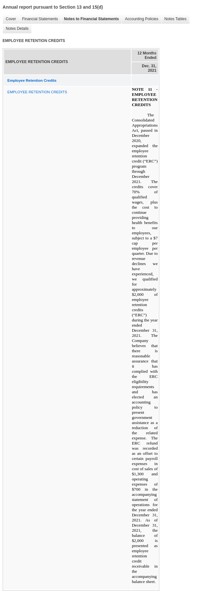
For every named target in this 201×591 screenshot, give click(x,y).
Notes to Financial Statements (90, 19)
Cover (9, 19)
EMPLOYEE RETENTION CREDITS (37, 92)
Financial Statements (38, 19)
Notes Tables (174, 19)
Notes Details (15, 28)
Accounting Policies (140, 19)
